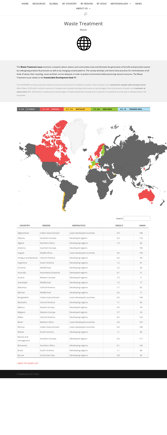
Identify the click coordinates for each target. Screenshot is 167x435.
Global (53, 4)
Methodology (119, 4)
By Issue (102, 4)
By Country (69, 4)
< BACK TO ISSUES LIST (27, 363)
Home (25, 4)
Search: (133, 218)
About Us (82, 8)
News (138, 4)
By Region (87, 4)
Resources (39, 4)
